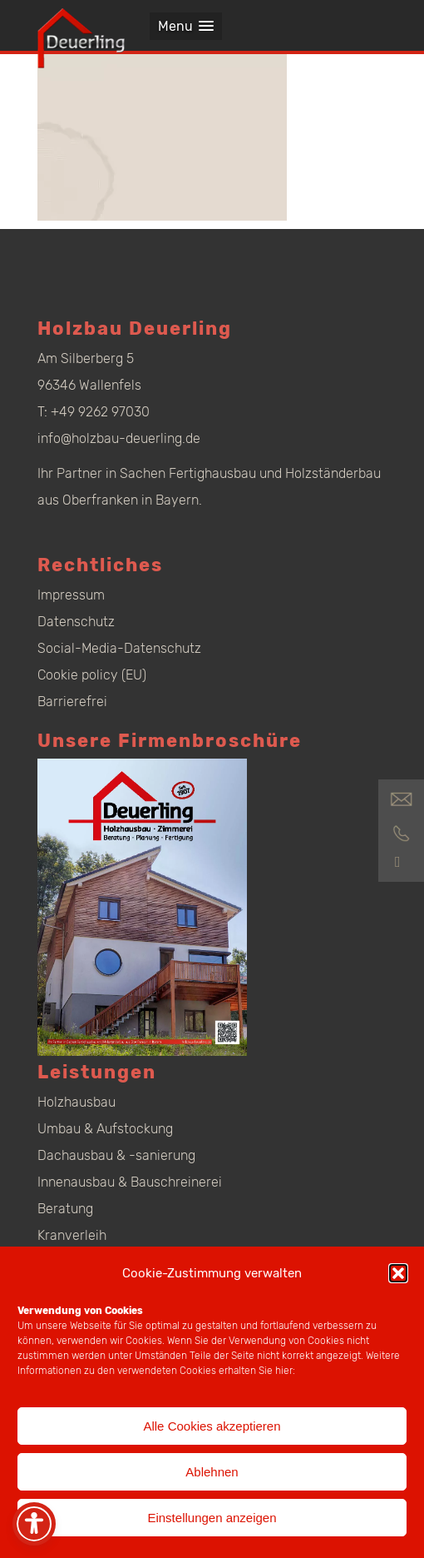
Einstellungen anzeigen (211, 1518)
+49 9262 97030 (100, 412)
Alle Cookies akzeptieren (211, 1426)
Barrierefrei (72, 701)
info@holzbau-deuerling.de (118, 438)
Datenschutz (76, 622)
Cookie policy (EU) (91, 675)
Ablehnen (211, 1472)
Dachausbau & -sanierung (116, 1155)
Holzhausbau (76, 1102)
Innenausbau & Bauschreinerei (129, 1182)
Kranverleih (71, 1235)
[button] (398, 1273)
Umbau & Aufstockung (105, 1129)
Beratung (65, 1209)
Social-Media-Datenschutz (119, 648)
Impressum (71, 595)
